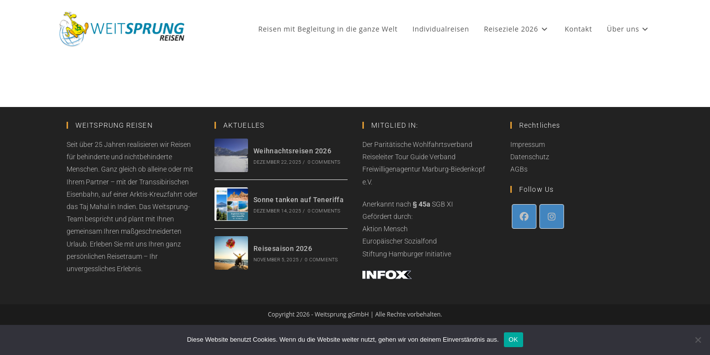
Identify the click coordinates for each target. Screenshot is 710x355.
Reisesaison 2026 (282, 248)
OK (513, 339)
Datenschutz (529, 157)
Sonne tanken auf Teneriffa (298, 200)
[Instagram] (551, 216)
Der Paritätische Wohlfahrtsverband (417, 144)
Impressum (527, 144)
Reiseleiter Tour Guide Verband (409, 157)
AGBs (519, 169)
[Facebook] (524, 216)
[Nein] (698, 340)
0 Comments (324, 162)
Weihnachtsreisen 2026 (292, 151)
